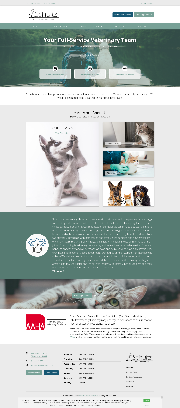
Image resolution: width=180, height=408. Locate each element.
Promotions (148, 3)
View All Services (62, 133)
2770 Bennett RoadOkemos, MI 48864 (39, 354)
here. (100, 405)
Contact (143, 26)
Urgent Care (61, 26)
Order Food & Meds (122, 14)
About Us (120, 26)
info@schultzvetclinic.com (42, 365)
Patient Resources (91, 26)
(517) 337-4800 (90, 54)
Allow (147, 400)
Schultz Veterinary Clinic (89, 395)
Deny (147, 405)
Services (36, 26)
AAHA (72, 337)
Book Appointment (144, 14)
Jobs (140, 3)
